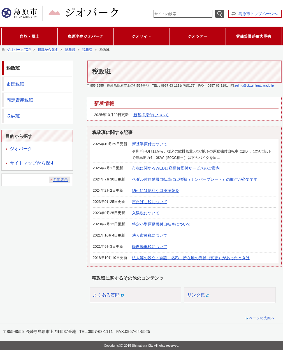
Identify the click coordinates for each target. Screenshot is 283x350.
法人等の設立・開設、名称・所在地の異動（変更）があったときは (191, 258)
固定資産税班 (19, 100)
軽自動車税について (149, 246)
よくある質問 (106, 295)
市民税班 (15, 84)
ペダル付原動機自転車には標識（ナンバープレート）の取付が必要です (195, 179)
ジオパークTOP (19, 50)
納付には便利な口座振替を (155, 190)
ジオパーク (21, 148)
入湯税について (145, 213)
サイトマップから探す (32, 163)
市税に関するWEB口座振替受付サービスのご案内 (176, 168)
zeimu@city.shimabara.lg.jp (254, 85)
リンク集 (196, 295)
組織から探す (48, 50)
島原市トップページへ (258, 13)
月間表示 (60, 180)
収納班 (13, 116)
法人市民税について (149, 235)
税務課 (87, 50)
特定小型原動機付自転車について (161, 224)
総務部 (70, 50)
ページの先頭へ (262, 318)
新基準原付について (151, 115)
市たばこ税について (149, 202)
